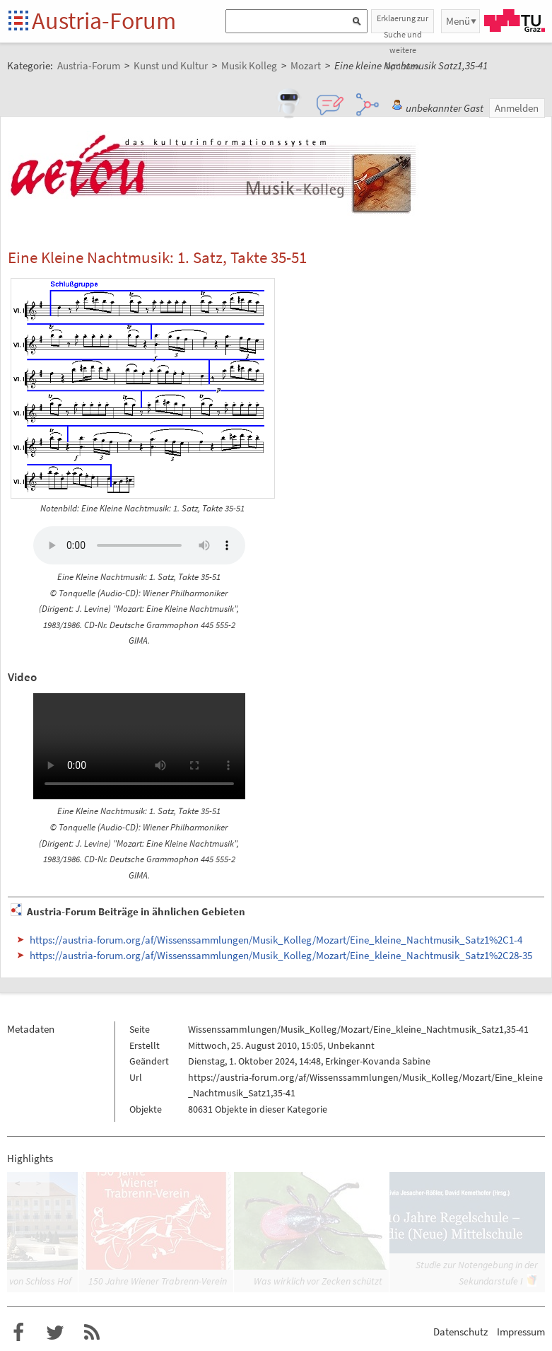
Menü (458, 21)
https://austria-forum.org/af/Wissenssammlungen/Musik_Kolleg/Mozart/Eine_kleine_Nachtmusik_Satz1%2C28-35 (281, 955)
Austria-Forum (104, 20)
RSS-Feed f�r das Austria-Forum (92, 1332)
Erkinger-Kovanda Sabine (377, 1061)
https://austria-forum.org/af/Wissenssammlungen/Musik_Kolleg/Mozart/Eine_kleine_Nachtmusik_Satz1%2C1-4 (276, 939)
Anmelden (517, 108)
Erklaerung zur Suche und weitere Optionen (402, 23)
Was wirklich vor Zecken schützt (318, 1281)
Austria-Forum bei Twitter (55, 1332)
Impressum (521, 1331)
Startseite (19, 21)
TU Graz (514, 20)
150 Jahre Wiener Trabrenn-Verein (157, 1281)
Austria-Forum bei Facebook (18, 1332)
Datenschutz (460, 1331)
